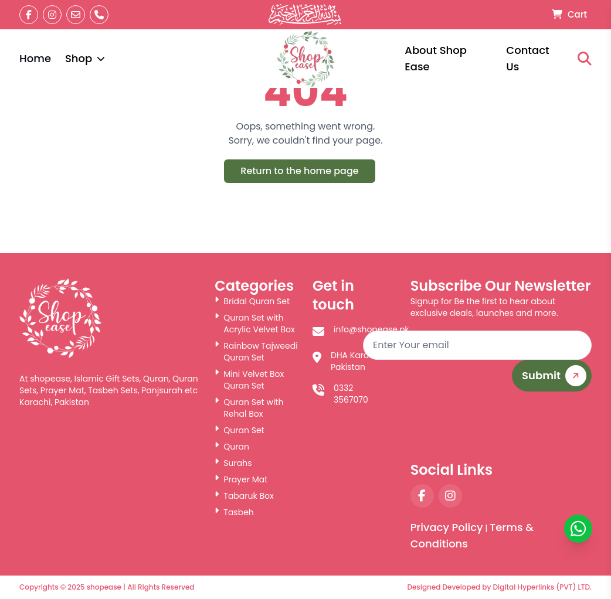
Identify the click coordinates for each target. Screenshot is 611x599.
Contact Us (527, 58)
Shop (85, 58)
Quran (232, 446)
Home (35, 58)
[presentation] (502, 426)
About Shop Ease (436, 58)
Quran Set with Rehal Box (249, 408)
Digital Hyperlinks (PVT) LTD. (542, 587)
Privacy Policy (446, 527)
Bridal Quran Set (252, 301)
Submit (556, 376)
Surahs (233, 463)
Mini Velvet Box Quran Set (249, 380)
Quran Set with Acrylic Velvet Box (254, 323)
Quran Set (239, 430)
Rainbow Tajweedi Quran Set (256, 351)
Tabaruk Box (244, 496)
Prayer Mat (241, 479)
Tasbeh (234, 512)
